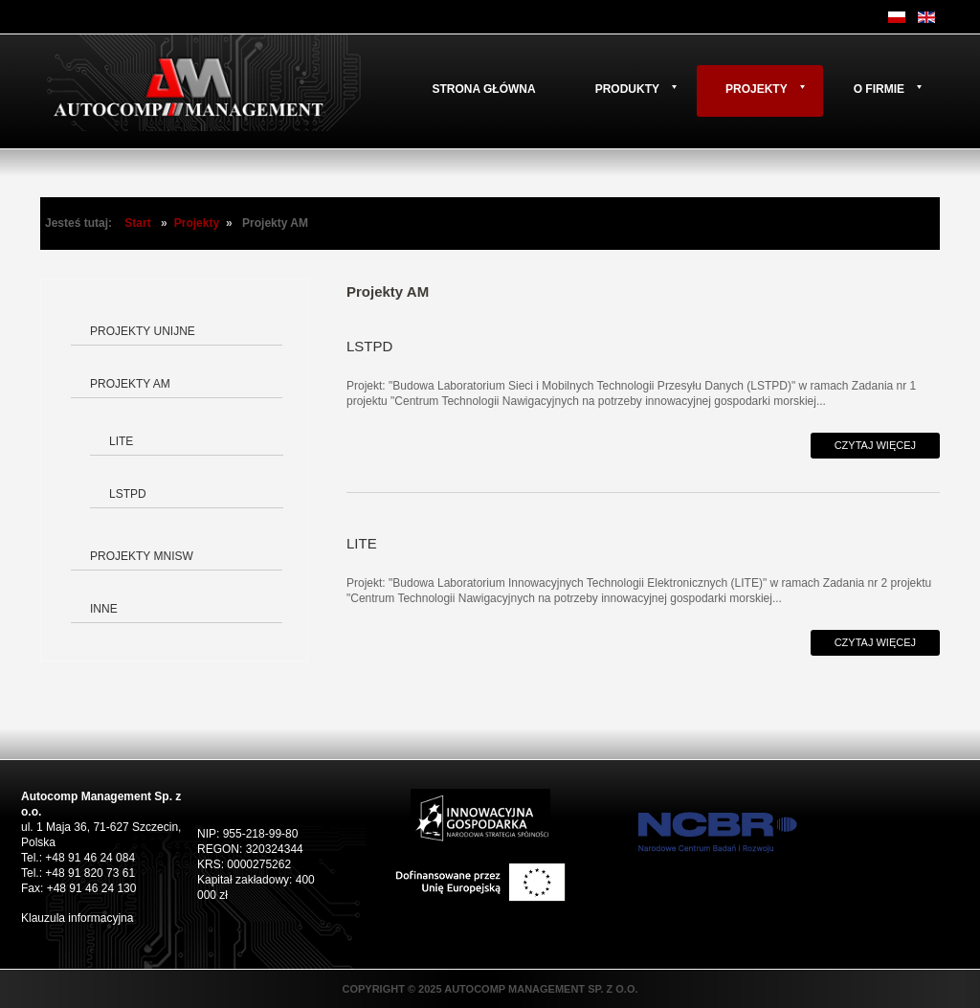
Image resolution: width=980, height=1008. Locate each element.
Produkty (627, 89)
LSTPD (127, 494)
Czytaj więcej (875, 445)
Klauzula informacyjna (77, 918)
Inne (104, 609)
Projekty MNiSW (141, 556)
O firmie (879, 89)
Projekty (756, 89)
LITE (121, 441)
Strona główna (483, 89)
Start (137, 223)
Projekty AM (130, 384)
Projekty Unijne (142, 331)
